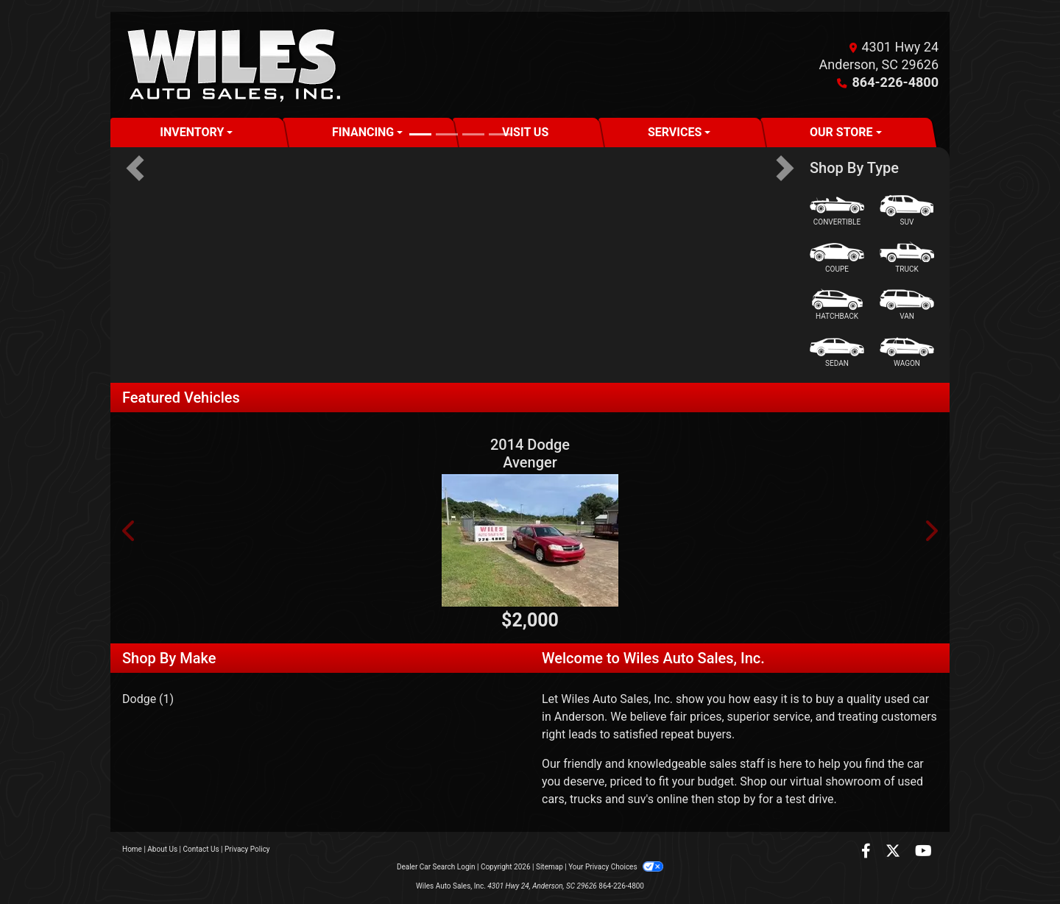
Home (132, 849)
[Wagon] (907, 352)
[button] (135, 168)
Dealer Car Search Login (436, 867)
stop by (736, 799)
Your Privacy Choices (615, 867)
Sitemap (549, 867)
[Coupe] (837, 258)
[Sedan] (837, 352)
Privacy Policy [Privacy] (247, 849)
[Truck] (907, 258)
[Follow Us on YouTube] (923, 852)
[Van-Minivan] (907, 305)
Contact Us (201, 849)
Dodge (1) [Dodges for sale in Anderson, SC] (148, 699)
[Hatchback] (837, 305)
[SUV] (907, 210)
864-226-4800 (895, 82)
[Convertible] (837, 210)
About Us (162, 849)
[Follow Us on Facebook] (867, 852)
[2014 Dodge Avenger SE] (530, 540)
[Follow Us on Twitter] (894, 852)
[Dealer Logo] (233, 65)
